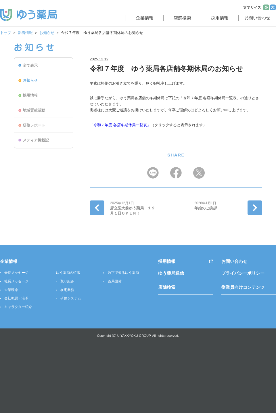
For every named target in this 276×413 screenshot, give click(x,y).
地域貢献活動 (34, 110)
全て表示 (30, 65)
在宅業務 (67, 290)
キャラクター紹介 (18, 307)
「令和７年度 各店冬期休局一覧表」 (120, 125)
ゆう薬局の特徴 (68, 272)
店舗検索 (166, 287)
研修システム (70, 298)
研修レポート (34, 125)
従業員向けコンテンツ (242, 287)
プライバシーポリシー (242, 273)
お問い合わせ (234, 261)
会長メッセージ (16, 272)
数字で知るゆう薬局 (123, 272)
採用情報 (30, 95)
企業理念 (11, 290)
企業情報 (8, 261)
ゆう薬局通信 (171, 273)
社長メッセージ (16, 281)
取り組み (67, 281)
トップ (5, 32)
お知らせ (46, 32)
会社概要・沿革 (16, 298)
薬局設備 (115, 281)
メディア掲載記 (36, 140)
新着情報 (25, 32)
